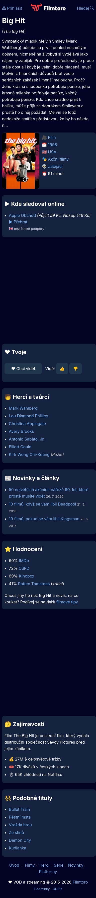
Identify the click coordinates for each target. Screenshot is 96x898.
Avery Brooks (21, 431)
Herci (44, 865)
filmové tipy (67, 601)
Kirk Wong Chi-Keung (29, 454)
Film (52, 137)
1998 (52, 144)
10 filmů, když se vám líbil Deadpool (42, 504)
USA (52, 151)
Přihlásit (12, 8)
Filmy (30, 865)
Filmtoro (80, 882)
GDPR (57, 889)
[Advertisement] (47, 290)
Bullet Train (19, 809)
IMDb (24, 560)
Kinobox (26, 576)
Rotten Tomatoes (34, 583)
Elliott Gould (20, 446)
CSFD (24, 568)
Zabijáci (55, 166)
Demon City (20, 840)
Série (59, 865)
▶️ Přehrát (18, 221)
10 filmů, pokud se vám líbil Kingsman (44, 518)
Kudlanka (17, 847)
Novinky (75, 865)
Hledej (85, 8)
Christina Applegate (27, 423)
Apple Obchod (22, 215)
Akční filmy (58, 159)
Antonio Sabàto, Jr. (27, 439)
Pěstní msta (20, 817)
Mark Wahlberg (23, 408)
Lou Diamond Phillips (28, 415)
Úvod (14, 865)
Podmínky (42, 889)
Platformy (48, 871)
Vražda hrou (20, 824)
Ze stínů (16, 832)
